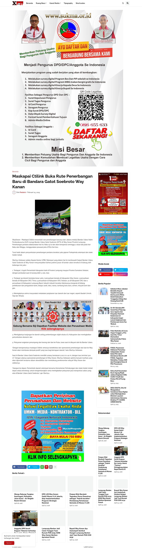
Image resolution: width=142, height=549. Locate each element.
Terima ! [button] (9, 543)
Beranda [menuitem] (29, 3)
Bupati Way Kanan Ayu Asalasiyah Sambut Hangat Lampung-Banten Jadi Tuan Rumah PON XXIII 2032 (80, 533)
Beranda (15, 171)
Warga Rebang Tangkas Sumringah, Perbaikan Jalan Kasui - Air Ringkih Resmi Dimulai (24, 497)
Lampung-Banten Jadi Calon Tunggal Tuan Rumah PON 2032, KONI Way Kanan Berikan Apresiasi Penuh (51, 533)
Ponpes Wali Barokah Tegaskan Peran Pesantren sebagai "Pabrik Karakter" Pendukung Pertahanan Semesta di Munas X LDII (80, 498)
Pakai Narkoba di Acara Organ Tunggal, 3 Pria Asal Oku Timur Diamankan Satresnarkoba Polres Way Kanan (119, 336)
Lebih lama (88, 547)
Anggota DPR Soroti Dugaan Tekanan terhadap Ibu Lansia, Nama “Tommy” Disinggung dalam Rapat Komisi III (121, 463)
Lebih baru (17, 547)
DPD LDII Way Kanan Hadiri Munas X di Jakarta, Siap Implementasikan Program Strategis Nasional (52, 498)
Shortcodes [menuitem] (80, 3)
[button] (123, 3)
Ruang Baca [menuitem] (40, 3)
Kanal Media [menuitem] (54, 3)
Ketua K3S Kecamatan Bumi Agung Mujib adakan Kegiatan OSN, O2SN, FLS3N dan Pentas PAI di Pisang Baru (118, 376)
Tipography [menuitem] (68, 3)
